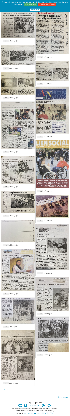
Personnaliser (35, 9)
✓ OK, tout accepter (30, 4)
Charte (30, 405)
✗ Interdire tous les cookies (47, 4)
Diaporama (6, 389)
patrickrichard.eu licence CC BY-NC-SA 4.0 (38, 413)
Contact (37, 405)
